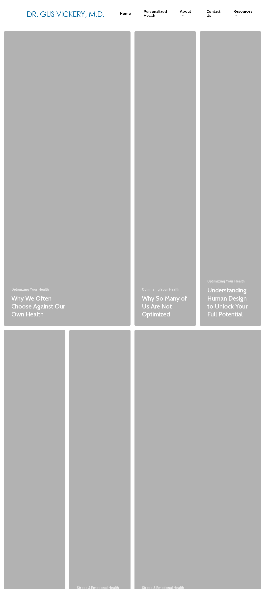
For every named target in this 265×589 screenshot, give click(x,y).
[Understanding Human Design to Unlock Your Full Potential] (230, 178)
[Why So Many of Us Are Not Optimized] (165, 178)
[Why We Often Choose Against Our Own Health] (67, 178)
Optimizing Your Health (30, 289)
